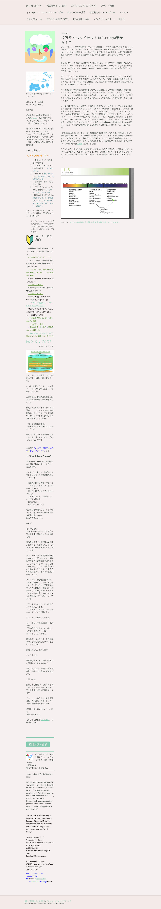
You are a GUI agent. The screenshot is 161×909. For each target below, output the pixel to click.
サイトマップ (66, 901)
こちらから (45, 720)
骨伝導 (87, 222)
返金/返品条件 (40, 901)
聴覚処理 (94, 222)
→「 (29, 269)
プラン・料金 (107, 5)
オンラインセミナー (104, 19)
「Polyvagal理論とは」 (38, 303)
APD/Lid (34, 118)
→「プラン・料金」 (35, 285)
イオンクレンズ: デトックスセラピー (44, 12)
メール (79, 144)
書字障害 (80, 222)
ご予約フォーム (34, 19)
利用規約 (32, 901)
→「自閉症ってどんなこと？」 (39, 257)
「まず (32, 324)
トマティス (111, 222)
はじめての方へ (34, 5)
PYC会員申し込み (81, 19)
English (121, 19)
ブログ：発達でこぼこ (57, 19)
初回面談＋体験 (38, 744)
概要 (26, 901)
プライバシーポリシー (53, 901)
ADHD (72, 222)
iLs (118, 222)
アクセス (124, 12)
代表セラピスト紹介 (56, 5)
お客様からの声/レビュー (102, 12)
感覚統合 (102, 222)
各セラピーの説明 (76, 12)
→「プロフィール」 (35, 294)
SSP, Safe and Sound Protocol (83, 5)
